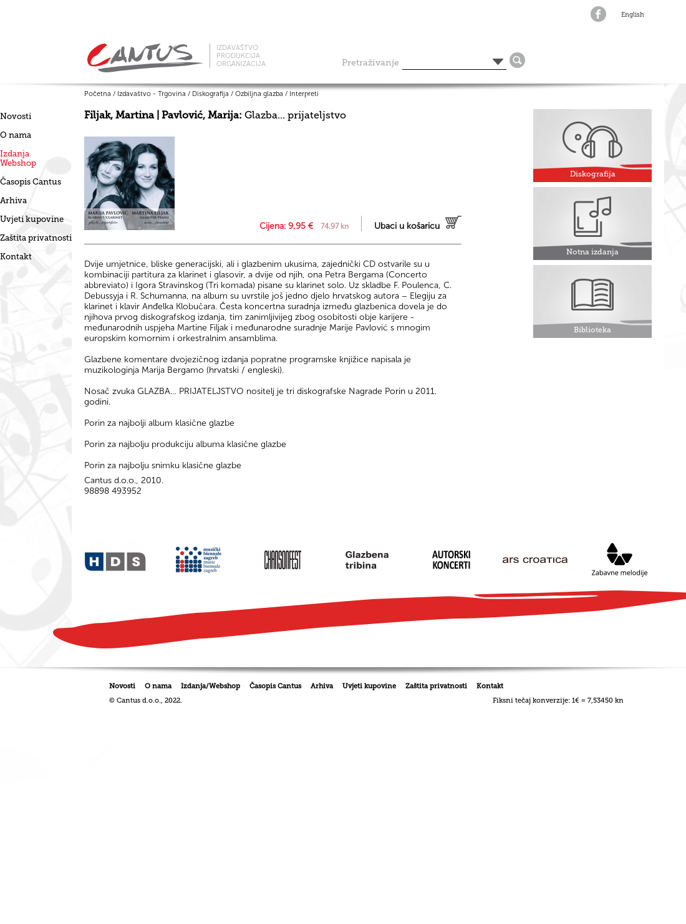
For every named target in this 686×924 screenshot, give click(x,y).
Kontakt (16, 256)
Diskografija (210, 94)
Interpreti (304, 94)
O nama (15, 135)
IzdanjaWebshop (18, 158)
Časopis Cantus (30, 181)
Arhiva (13, 200)
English (632, 15)
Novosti (15, 116)
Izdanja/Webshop (210, 686)
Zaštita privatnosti (36, 238)
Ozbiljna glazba (259, 94)
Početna (97, 94)
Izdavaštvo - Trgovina (151, 94)
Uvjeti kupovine (32, 219)
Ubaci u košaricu (407, 226)
